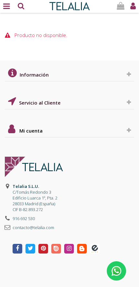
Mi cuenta (31, 130)
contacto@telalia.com (33, 227)
